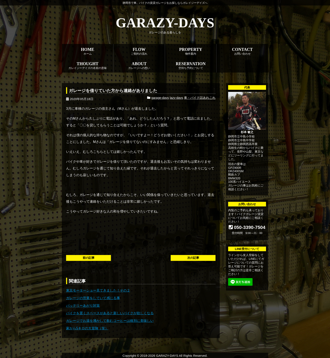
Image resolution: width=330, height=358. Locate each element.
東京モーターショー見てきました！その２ (98, 290)
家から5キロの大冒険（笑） (87, 328)
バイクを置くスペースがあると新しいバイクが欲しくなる (110, 313)
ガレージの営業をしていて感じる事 (93, 298)
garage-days (160, 97)
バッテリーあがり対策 (83, 305)
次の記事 (193, 257)
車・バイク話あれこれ (200, 97)
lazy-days (176, 97)
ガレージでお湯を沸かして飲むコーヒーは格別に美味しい (110, 320)
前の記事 (88, 257)
